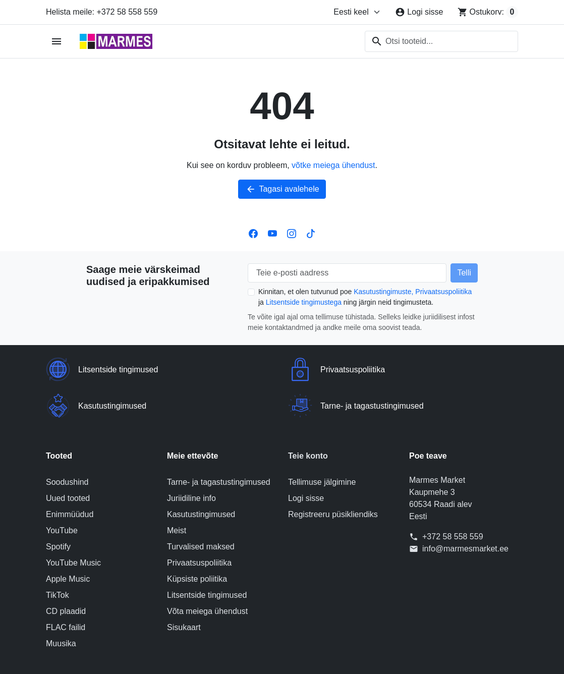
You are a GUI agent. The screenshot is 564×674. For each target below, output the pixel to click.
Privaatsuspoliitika (443, 292)
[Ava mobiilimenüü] (57, 41)
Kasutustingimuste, (383, 292)
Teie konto (308, 419)
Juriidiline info (191, 462)
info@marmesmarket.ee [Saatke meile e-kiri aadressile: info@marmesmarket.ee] (465, 512)
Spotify (58, 510)
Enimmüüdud (69, 478)
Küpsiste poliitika (197, 542)
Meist (176, 494)
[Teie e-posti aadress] (347, 273)
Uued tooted (68, 462)
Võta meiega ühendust (207, 575)
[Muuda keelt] (357, 12)
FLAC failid (65, 591)
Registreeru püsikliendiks (333, 478)
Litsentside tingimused (207, 558)
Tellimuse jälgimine (322, 445)
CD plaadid (66, 575)
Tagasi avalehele (282, 189)
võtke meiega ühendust (333, 165)
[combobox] (441, 41)
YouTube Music (73, 526)
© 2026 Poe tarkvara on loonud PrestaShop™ (282, 657)
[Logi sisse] (419, 12)
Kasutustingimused (201, 478)
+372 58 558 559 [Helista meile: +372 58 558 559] (452, 500)
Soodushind (67, 445)
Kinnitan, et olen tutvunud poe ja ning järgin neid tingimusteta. (365, 297)
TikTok (57, 558)
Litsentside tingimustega (304, 302)
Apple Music (68, 542)
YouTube (62, 494)
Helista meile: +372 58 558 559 (101, 12)
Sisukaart (184, 591)
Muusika (61, 607)
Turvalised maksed (201, 510)
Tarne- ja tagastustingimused (218, 445)
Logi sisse (306, 462)
